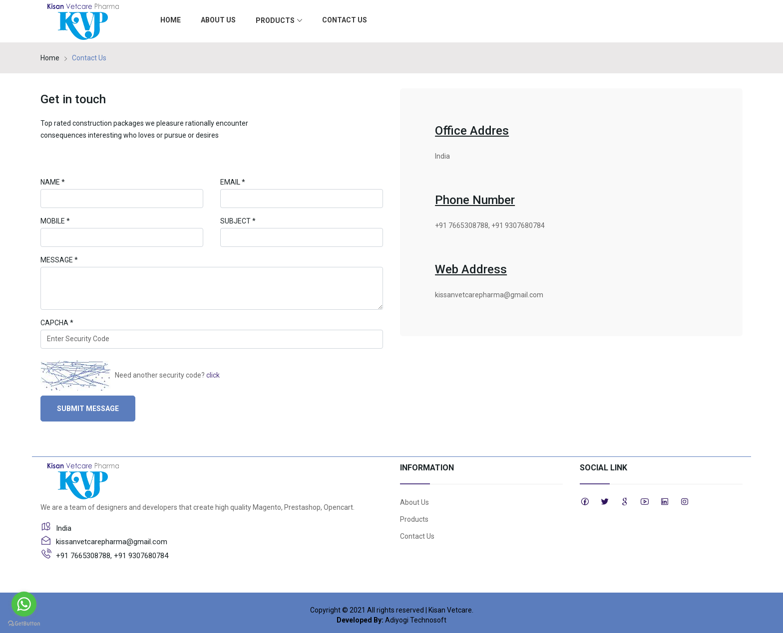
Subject (238, 221)
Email (232, 182)
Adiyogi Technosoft (415, 620)
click (213, 375)
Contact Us (344, 20)
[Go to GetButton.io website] (24, 623)
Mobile (55, 221)
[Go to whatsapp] (23, 604)
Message (59, 260)
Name (52, 182)
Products (279, 20)
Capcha (56, 323)
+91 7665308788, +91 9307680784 (490, 225)
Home (170, 20)
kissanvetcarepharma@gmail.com (489, 295)
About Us (218, 20)
